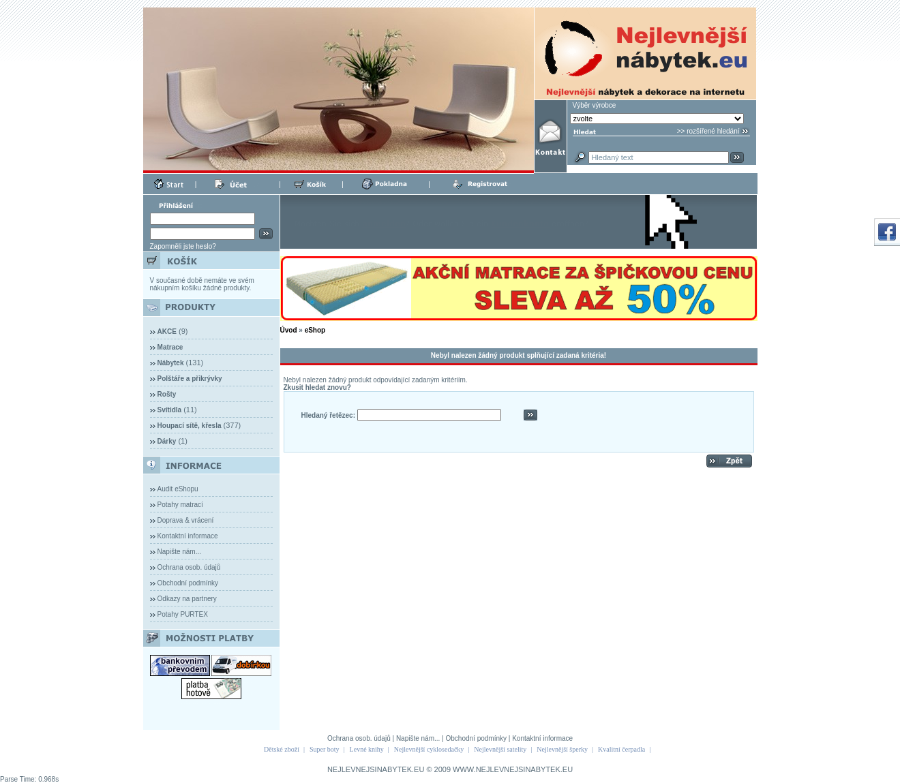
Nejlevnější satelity (500, 749)
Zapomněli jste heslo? (183, 246)
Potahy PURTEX (183, 614)
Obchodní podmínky (188, 583)
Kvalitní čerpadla (621, 749)
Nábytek (171, 363)
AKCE (167, 331)
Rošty (167, 394)
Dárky (167, 441)
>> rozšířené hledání (708, 131)
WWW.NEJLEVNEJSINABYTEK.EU (513, 769)
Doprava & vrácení (186, 520)
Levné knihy (367, 749)
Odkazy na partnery (187, 598)
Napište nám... (179, 551)
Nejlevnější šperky (562, 749)
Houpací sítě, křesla (190, 425)
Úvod (288, 330)
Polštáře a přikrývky (190, 378)
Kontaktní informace (188, 536)
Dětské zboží (281, 749)
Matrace (170, 347)
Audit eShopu (178, 489)
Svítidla (170, 410)
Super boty (325, 749)
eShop (315, 330)
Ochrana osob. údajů (189, 567)
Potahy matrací (180, 504)
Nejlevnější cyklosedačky (429, 749)
